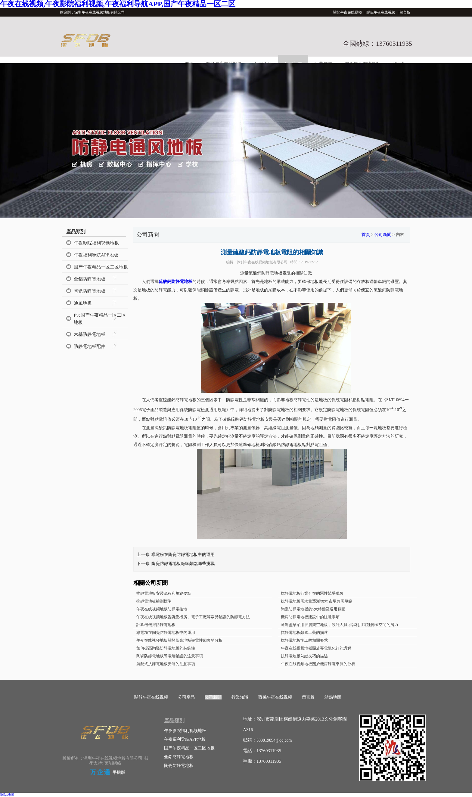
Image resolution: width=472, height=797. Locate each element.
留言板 (404, 12)
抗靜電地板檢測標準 (154, 601)
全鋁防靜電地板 (89, 279)
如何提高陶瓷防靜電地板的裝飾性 (165, 648)
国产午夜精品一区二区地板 (101, 267)
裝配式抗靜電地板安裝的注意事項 (165, 664)
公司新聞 (382, 234)
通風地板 (83, 303)
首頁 (366, 234)
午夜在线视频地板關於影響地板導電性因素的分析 (179, 640)
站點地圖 (332, 697)
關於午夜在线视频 (347, 12)
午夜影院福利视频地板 (96, 242)
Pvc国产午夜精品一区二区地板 (100, 319)
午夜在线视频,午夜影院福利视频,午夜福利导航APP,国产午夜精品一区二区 (117, 4)
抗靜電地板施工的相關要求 (304, 640)
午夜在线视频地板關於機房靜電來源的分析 (318, 664)
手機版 (119, 772)
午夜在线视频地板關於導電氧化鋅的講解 (316, 648)
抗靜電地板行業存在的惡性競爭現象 (312, 593)
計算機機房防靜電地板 (155, 624)
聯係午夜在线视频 (380, 12)
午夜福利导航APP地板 (96, 255)
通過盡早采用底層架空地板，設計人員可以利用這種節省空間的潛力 (339, 624)
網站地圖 (7, 794)
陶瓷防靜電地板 (89, 291)
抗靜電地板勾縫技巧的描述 (304, 656)
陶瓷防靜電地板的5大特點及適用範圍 (313, 609)
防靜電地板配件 (89, 346)
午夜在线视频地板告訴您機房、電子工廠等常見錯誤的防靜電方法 (193, 617)
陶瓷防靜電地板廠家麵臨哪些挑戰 (183, 563)
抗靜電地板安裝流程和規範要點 (163, 593)
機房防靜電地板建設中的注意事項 (310, 617)
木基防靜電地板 (89, 334)
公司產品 (186, 697)
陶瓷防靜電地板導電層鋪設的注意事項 (169, 656)
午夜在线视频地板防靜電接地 (161, 609)
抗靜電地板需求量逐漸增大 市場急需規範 (316, 601)
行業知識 (239, 697)
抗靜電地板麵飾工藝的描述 (304, 632)
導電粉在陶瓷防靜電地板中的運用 (183, 554)
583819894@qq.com (274, 740)
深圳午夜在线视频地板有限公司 (262, 262)
